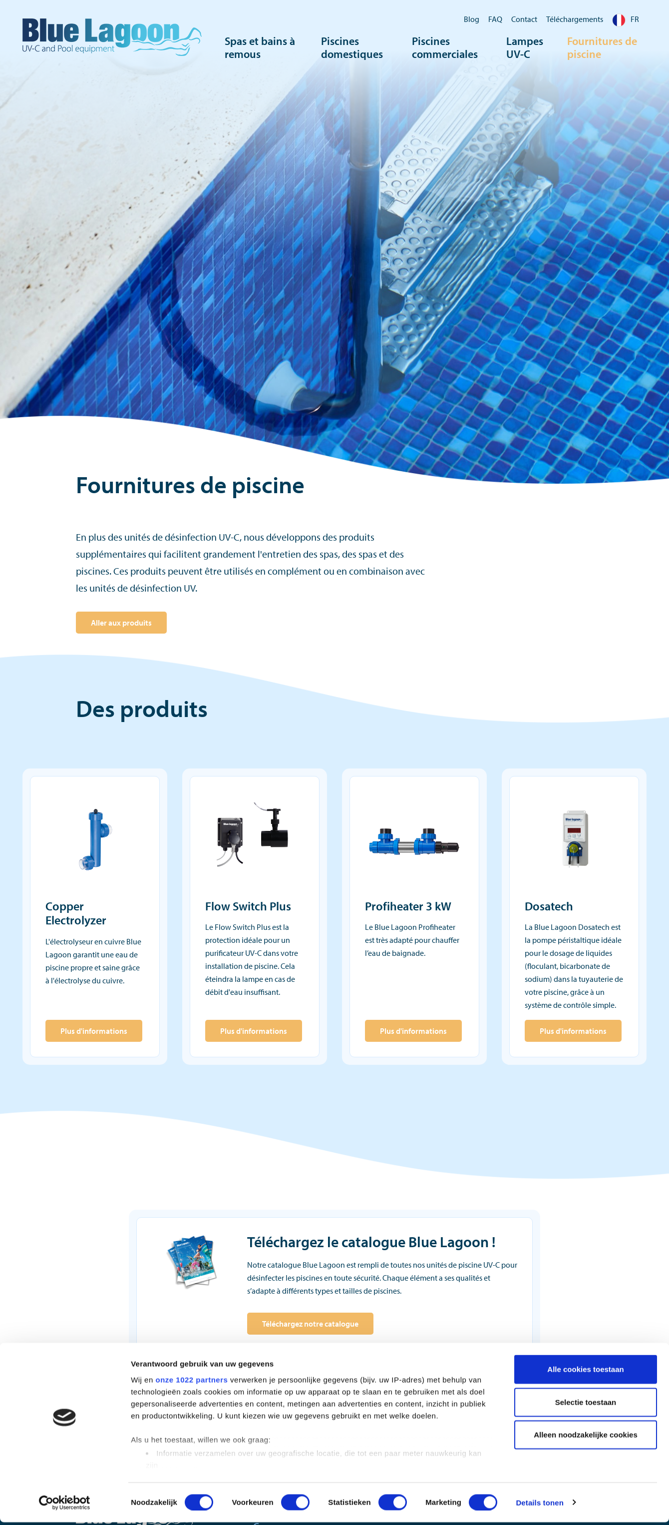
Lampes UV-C (524, 47)
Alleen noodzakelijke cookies (586, 1438)
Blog (471, 19)
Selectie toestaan (586, 1405)
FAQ (495, 19)
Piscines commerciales (445, 47)
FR (625, 19)
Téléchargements (574, 19)
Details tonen (539, 1505)
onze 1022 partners (191, 1382)
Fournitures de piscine (602, 47)
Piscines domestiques (352, 47)
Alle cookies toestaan (585, 1372)
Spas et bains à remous (260, 47)
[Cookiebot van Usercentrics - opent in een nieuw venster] (64, 1505)
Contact (524, 19)
